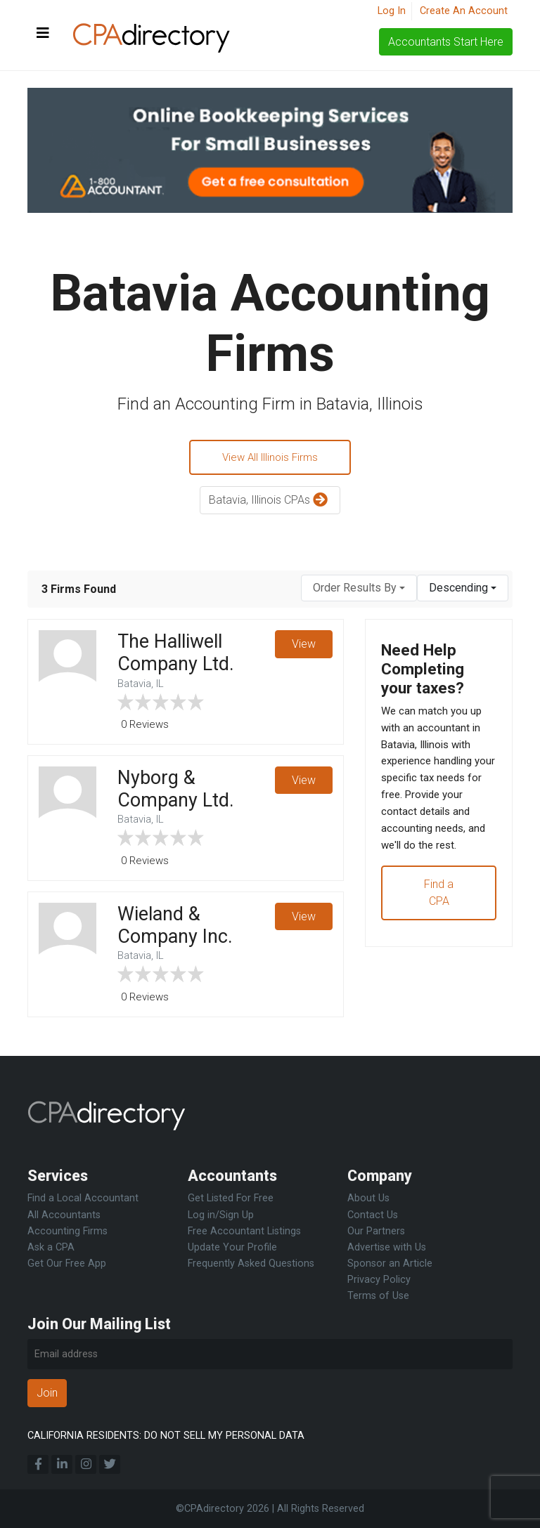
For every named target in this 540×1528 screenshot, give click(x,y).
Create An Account (464, 11)
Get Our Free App (66, 1263)
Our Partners (376, 1231)
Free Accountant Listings (244, 1231)
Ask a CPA (51, 1247)
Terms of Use (378, 1296)
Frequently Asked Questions (251, 1263)
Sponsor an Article (389, 1263)
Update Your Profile (232, 1247)
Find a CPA (439, 928)
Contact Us (372, 1215)
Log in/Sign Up (221, 1215)
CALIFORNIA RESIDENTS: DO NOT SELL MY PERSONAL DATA (165, 1436)
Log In (392, 11)
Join (47, 1392)
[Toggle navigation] (42, 34)
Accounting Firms (67, 1231)
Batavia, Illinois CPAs (270, 503)
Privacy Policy (379, 1280)
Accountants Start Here (445, 41)
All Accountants (64, 1215)
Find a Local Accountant (83, 1198)
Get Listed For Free (231, 1198)
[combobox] (359, 590)
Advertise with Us (386, 1247)
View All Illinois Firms (270, 458)
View (303, 646)
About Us (368, 1198)
